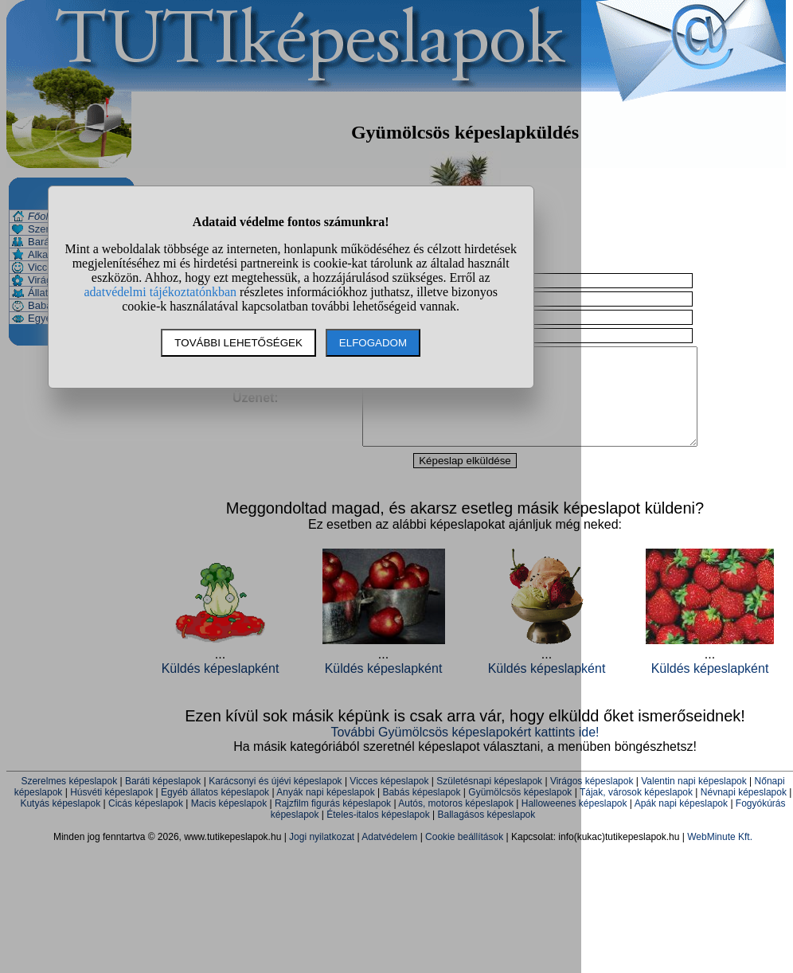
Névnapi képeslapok (744, 811)
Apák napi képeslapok (681, 822)
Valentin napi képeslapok (694, 800)
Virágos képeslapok (592, 800)
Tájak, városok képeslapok (636, 811)
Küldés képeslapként (710, 687)
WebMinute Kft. (719, 856)
